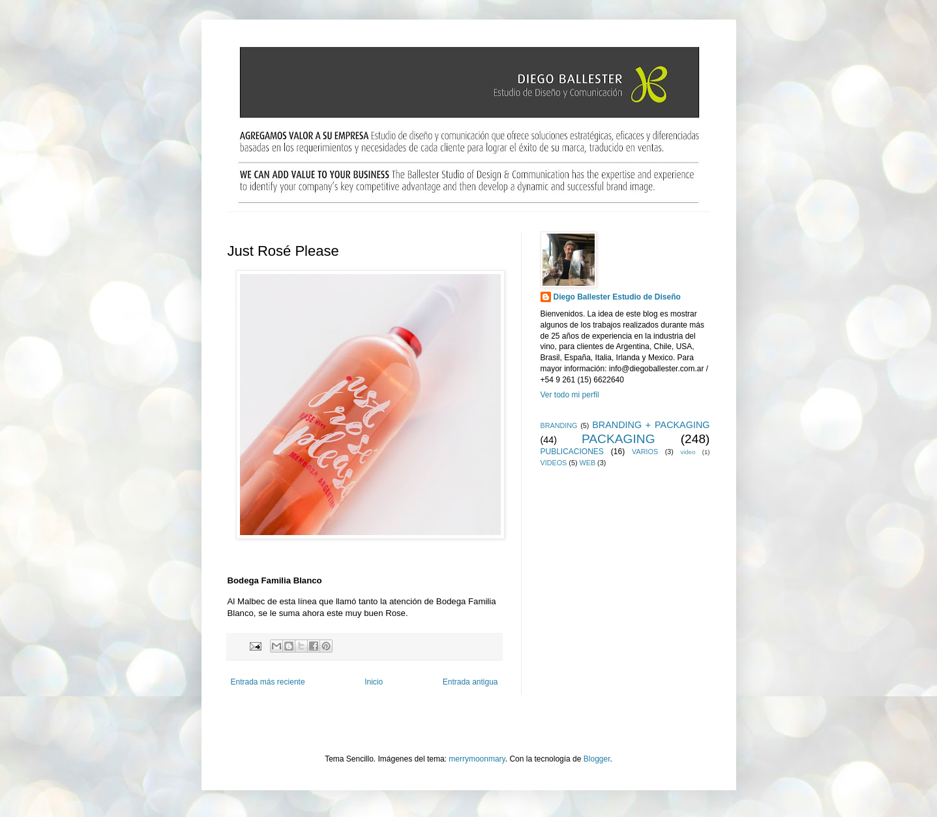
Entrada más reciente (268, 681)
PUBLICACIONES (572, 451)
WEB (588, 463)
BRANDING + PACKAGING (650, 425)
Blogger (597, 758)
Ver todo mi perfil (570, 394)
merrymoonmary (477, 758)
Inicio (373, 681)
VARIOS (645, 451)
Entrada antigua (470, 681)
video (688, 451)
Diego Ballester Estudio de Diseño (617, 296)
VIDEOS (554, 463)
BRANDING (559, 425)
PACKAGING (618, 439)
